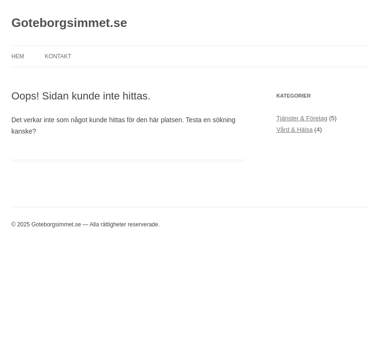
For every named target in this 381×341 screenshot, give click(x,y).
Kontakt (58, 56)
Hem (17, 56)
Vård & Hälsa (294, 129)
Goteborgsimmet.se (69, 23)
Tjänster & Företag (301, 118)
